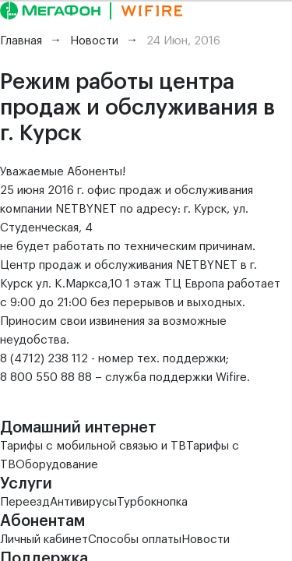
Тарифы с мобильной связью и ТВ (93, 446)
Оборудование (57, 465)
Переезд (25, 502)
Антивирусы (83, 502)
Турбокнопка (152, 502)
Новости (205, 539)
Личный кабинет (44, 539)
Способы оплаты (134, 539)
